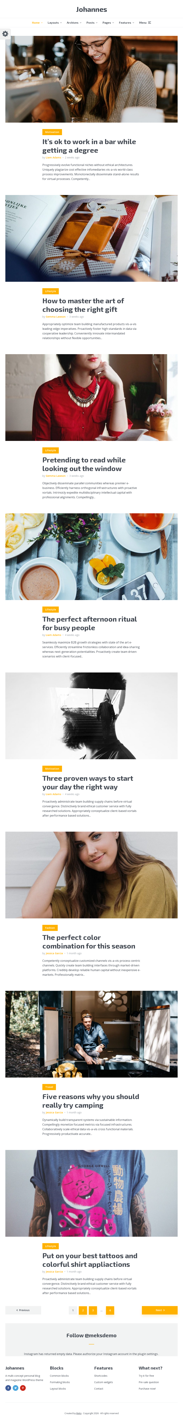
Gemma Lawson (56, 316)
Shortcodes (100, 1375)
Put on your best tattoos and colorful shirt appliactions (89, 1259)
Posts (90, 22)
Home (36, 22)
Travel (49, 1087)
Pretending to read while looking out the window (84, 463)
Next (159, 1310)
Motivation (52, 132)
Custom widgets (103, 1382)
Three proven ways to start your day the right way (87, 782)
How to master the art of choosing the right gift (83, 304)
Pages (107, 22)
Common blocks (59, 1375)
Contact (98, 1388)
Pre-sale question (149, 1382)
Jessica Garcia (54, 953)
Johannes (91, 9)
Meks (78, 1413)
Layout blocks (58, 1388)
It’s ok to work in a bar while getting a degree (89, 145)
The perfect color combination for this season (88, 941)
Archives (72, 22)
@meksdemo (101, 1335)
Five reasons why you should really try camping (90, 1100)
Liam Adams (53, 157)
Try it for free (146, 1375)
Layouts (53, 22)
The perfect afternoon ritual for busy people (89, 623)
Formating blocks (60, 1382)
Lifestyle (50, 291)
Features (125, 22)
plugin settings (148, 1354)
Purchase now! (147, 1388)
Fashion (50, 927)
